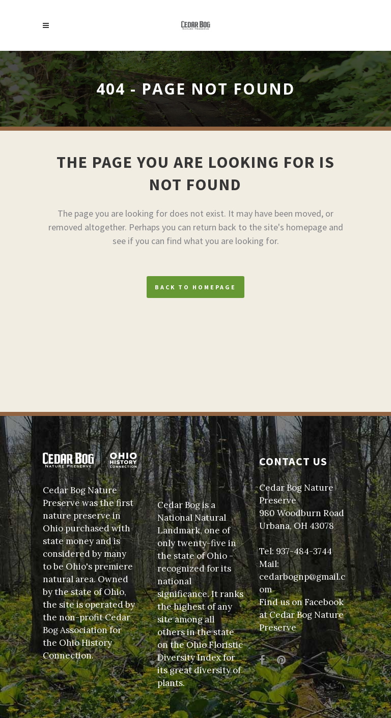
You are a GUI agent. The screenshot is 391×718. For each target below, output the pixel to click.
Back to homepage (195, 287)
